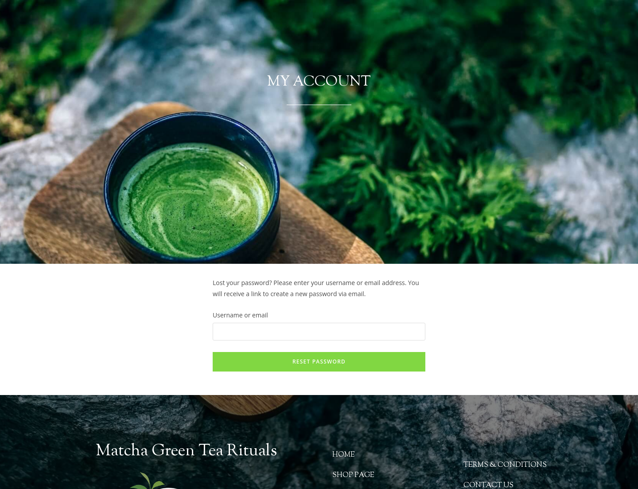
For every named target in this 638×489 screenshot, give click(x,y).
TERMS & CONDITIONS (505, 465)
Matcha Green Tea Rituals (186, 451)
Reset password (319, 361)
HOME (343, 455)
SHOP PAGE (353, 475)
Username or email (240, 315)
